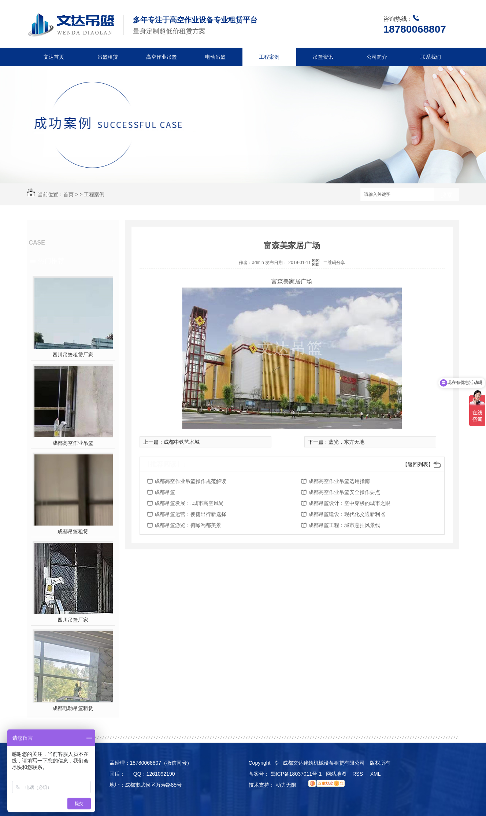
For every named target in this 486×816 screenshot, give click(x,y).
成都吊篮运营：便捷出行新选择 (190, 514)
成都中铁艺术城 (182, 442)
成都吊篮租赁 (72, 531)
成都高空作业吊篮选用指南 (339, 481)
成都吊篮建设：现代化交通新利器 (346, 514)
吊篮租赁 (107, 57)
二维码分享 (334, 262)
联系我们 (430, 57)
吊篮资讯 (323, 57)
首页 (68, 194)
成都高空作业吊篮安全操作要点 (344, 492)
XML (376, 774)
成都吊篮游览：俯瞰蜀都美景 (188, 525)
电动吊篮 (215, 57)
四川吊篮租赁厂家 (72, 355)
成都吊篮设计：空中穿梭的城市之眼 (349, 503)
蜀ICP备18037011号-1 (296, 774)
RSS (358, 774)
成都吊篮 (165, 492)
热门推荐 (51, 260)
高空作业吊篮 (161, 57)
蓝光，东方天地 (346, 442)
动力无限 (286, 785)
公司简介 (377, 57)
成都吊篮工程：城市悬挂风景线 (344, 525)
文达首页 (54, 57)
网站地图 (336, 774)
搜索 (446, 195)
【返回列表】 (417, 464)
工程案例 (269, 57)
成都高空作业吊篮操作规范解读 (190, 481)
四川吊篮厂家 (72, 620)
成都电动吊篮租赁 (72, 708)
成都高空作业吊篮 (72, 443)
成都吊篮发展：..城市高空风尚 (189, 503)
